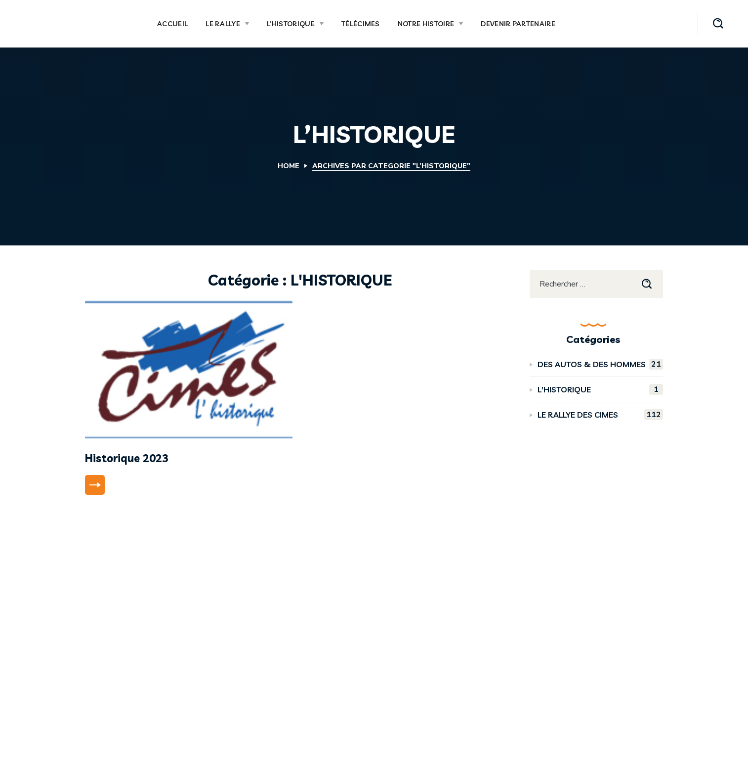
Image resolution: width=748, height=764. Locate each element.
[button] (718, 24)
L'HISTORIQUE (600, 389)
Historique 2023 (126, 458)
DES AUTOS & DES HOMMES (600, 364)
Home (288, 166)
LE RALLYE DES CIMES (600, 414)
